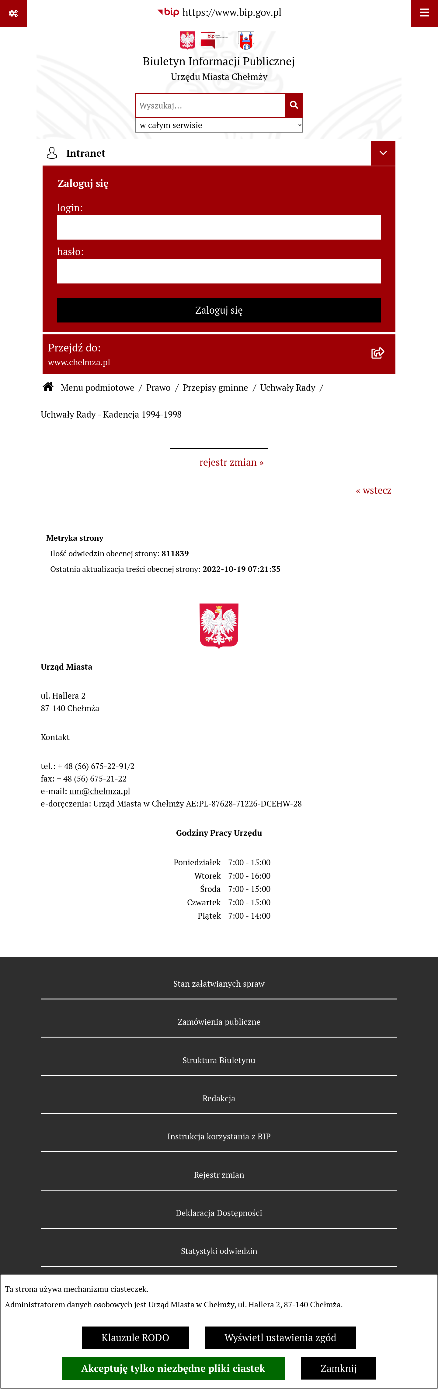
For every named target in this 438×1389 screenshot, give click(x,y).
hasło (69, 251)
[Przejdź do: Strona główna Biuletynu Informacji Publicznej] (48, 388)
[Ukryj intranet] (383, 153)
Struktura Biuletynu (218, 1060)
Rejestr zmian (219, 1175)
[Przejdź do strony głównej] (219, 59)
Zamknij (339, 1368)
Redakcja (219, 1098)
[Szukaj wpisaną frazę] (294, 105)
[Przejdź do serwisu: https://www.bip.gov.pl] (219, 12)
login (68, 207)
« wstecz (374, 490)
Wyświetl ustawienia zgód (280, 1337)
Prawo (158, 387)
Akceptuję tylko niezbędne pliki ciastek (173, 1368)
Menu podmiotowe (97, 387)
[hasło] (219, 271)
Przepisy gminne (215, 387)
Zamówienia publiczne (219, 1022)
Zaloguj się (219, 310)
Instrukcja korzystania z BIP (219, 1136)
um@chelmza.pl (99, 791)
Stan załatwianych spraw (219, 983)
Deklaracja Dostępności (219, 1213)
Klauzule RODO (135, 1337)
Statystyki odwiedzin (219, 1251)
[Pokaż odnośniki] (13, 13)
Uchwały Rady (287, 387)
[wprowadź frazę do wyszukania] (210, 105)
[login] (219, 227)
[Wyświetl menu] (424, 13)
